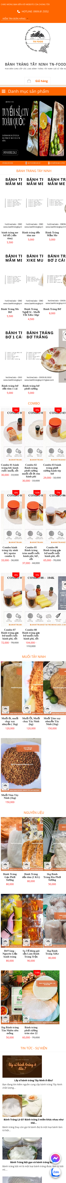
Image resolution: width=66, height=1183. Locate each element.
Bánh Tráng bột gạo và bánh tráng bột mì (33, 1162)
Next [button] (64, 130)
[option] (33, 131)
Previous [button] (2, 130)
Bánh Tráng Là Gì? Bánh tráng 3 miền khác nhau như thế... (34, 1121)
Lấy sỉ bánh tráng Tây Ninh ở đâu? (33, 1080)
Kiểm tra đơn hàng (14, 18)
